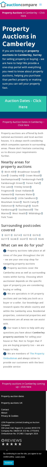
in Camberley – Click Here (23, 14)
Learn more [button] (20, 457)
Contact (5, 409)
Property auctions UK (11, 403)
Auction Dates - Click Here (23, 104)
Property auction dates (12, 396)
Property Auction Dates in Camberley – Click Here (23, 124)
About (4, 412)
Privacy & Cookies (9, 416)
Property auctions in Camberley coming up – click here (23, 385)
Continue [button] (8, 463)
